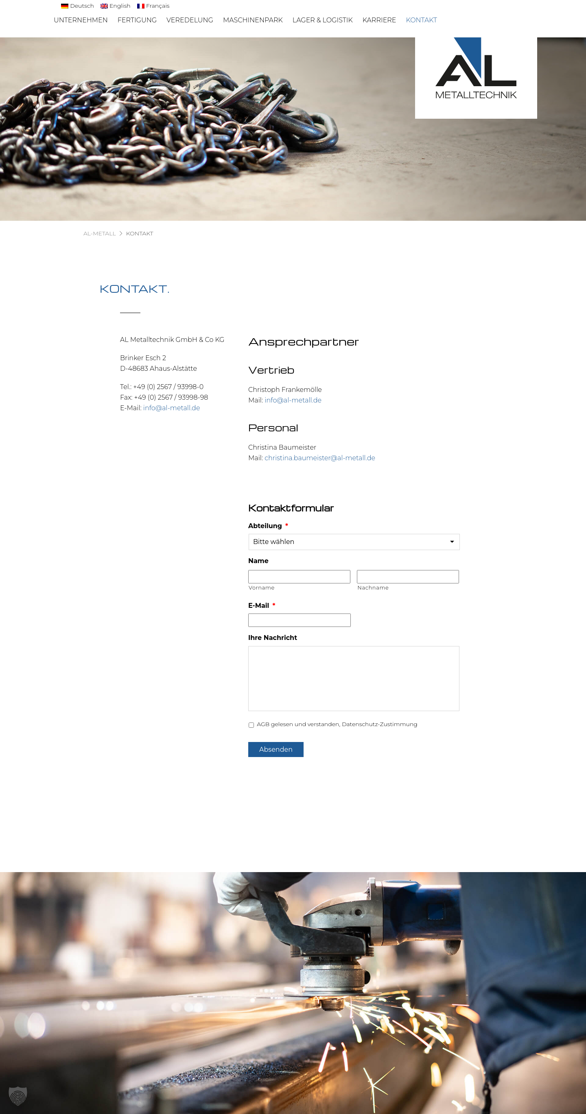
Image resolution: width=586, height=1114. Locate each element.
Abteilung (268, 526)
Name (258, 561)
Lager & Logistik (323, 20)
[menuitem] (77, 6)
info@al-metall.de (171, 408)
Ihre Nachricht (272, 638)
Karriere (379, 20)
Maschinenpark (253, 20)
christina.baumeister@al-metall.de (320, 458)
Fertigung (137, 20)
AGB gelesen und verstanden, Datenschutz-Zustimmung (337, 724)
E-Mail (261, 605)
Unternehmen (81, 20)
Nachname (373, 587)
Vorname (262, 587)
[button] (18, 1096)
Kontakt (421, 20)
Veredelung (189, 20)
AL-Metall (99, 233)
